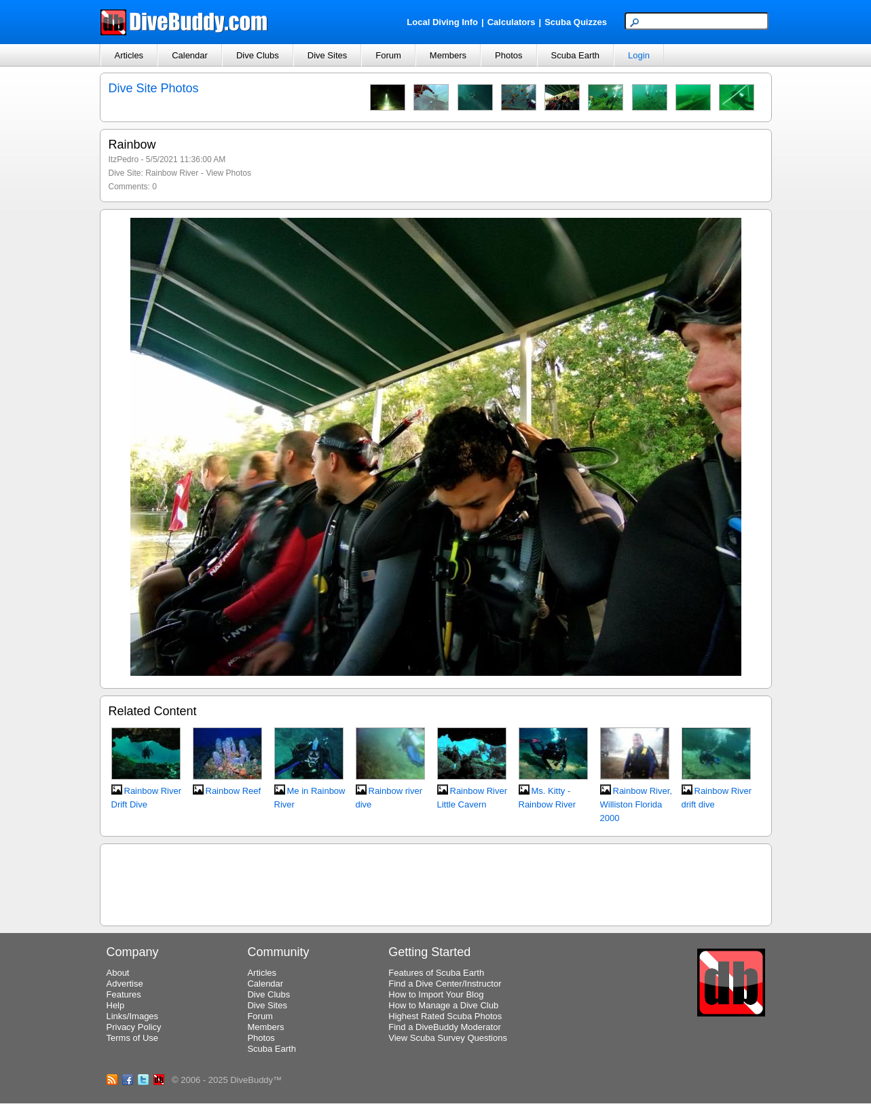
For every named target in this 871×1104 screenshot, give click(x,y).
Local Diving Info (442, 22)
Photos (508, 55)
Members (448, 55)
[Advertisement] (436, 882)
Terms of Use (133, 1038)
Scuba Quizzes (575, 22)
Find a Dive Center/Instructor (444, 983)
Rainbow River (171, 173)
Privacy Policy (134, 1027)
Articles (129, 55)
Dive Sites (328, 55)
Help (116, 1005)
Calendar (190, 55)
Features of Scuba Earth (436, 973)
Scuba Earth (575, 55)
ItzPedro (124, 159)
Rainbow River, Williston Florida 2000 (636, 804)
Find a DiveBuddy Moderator (444, 1027)
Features (124, 994)
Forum (388, 55)
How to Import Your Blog (435, 994)
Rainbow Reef (233, 791)
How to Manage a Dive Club (443, 1005)
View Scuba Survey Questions (447, 1038)
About (118, 973)
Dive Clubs (257, 55)
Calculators (511, 22)
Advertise (125, 983)
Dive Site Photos (154, 88)
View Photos (228, 173)
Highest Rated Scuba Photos (445, 1016)
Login (639, 55)
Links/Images (133, 1016)
